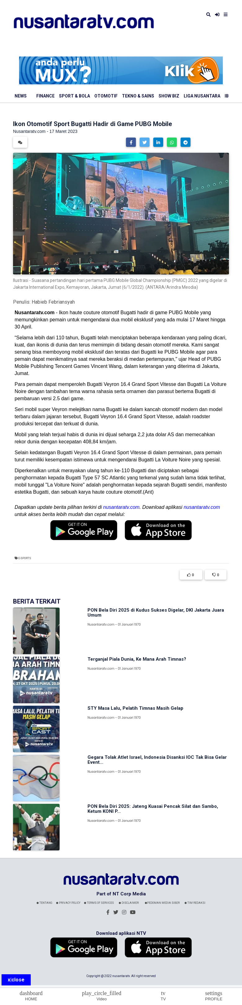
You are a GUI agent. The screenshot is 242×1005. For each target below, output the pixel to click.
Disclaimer (129, 902)
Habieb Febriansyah (53, 302)
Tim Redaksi (195, 902)
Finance (45, 95)
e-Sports (24, 558)
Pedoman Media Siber (162, 902)
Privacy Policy (68, 902)
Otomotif (106, 95)
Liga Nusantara (202, 95)
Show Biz (169, 95)
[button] (131, 142)
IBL (228, 95)
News (21, 95)
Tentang (44, 902)
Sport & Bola (74, 95)
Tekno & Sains (138, 95)
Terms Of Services (99, 902)
